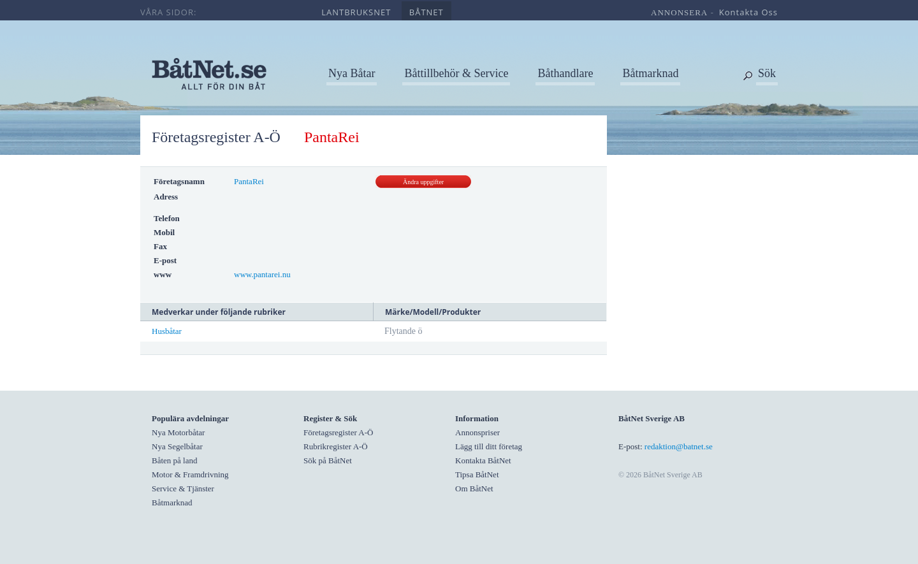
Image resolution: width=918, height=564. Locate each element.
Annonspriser (477, 432)
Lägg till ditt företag (488, 446)
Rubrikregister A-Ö (335, 446)
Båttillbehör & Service (456, 73)
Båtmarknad (650, 73)
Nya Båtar (351, 73)
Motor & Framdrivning (190, 474)
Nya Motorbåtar (178, 432)
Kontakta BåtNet (483, 460)
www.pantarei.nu (262, 274)
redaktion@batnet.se (679, 446)
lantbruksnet (356, 12)
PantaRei (249, 181)
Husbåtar (167, 331)
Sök (767, 73)
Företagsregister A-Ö (216, 137)
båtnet (426, 12)
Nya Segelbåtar (177, 446)
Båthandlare (565, 73)
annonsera (679, 12)
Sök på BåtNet (327, 460)
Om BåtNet (474, 488)
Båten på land (174, 460)
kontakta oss (748, 12)
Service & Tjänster (183, 488)
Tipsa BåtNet (477, 474)
